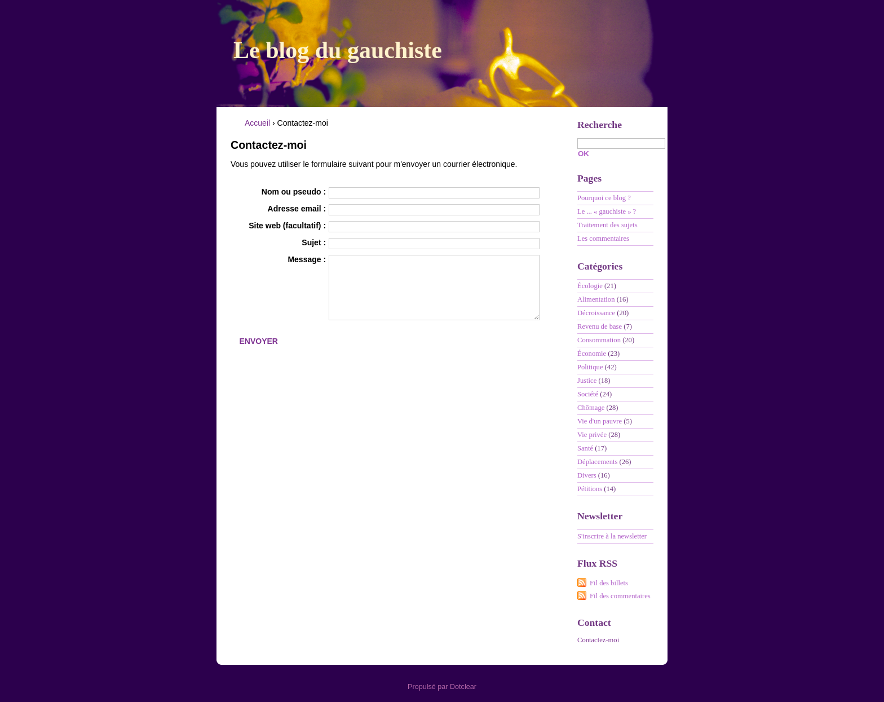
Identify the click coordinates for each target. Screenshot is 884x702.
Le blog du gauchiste (337, 50)
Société (587, 394)
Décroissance (596, 313)
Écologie (590, 286)
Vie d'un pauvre (599, 421)
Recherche (599, 124)
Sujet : (314, 242)
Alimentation (596, 299)
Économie (591, 353)
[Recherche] (621, 143)
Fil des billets (609, 583)
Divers (586, 475)
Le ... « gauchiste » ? (606, 211)
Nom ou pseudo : (294, 191)
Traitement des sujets (607, 225)
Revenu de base (599, 326)
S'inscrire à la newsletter (612, 536)
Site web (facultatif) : (287, 225)
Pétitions (589, 489)
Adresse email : (297, 208)
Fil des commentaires (620, 596)
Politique (590, 367)
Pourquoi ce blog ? (604, 198)
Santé (585, 448)
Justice (586, 381)
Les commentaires (603, 238)
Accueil (257, 122)
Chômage (590, 408)
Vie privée (592, 435)
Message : (307, 259)
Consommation (599, 340)
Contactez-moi (598, 640)
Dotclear (463, 687)
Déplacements (597, 462)
